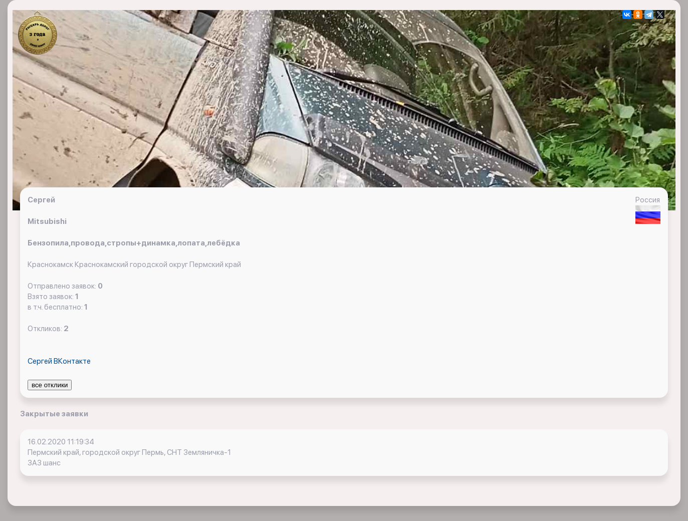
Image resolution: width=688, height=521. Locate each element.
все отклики (50, 385)
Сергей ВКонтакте (59, 361)
